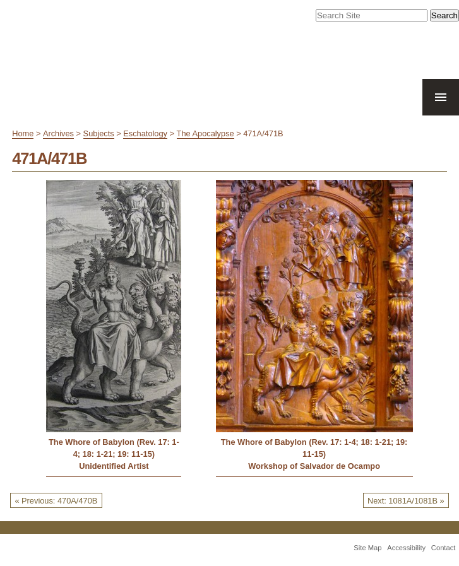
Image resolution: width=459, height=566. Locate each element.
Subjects (98, 133)
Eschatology (145, 133)
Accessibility (406, 547)
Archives (58, 133)
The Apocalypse (205, 133)
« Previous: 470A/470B (56, 500)
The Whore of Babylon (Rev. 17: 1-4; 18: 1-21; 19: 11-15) (114, 448)
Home (22, 133)
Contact (443, 547)
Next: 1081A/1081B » (405, 500)
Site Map (367, 547)
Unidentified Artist (113, 466)
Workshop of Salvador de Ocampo (314, 466)
